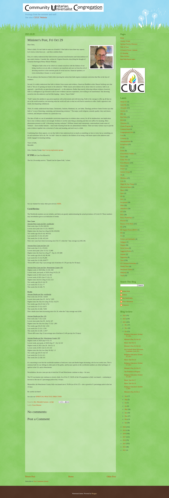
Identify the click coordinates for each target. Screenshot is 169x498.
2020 (124, 427)
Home (71, 476)
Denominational (125, 141)
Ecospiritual (124, 144)
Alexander (123, 108)
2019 (124, 430)
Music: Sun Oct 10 (130, 383)
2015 (124, 443)
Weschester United (126, 269)
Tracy (122, 260)
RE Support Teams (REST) (128, 230)
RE (121, 227)
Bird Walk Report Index (127, 59)
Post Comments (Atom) (41, 481)
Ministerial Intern (125, 187)
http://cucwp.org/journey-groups (52, 150)
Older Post (111, 476)
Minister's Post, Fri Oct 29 (132, 339)
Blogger (94, 493)
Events (122, 151)
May (126, 409)
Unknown (126, 305)
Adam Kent (126, 291)
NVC (122, 199)
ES (121, 147)
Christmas (123, 123)
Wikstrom (123, 272)
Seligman (123, 242)
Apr (126, 413)
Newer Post (30, 476)
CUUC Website (40, 17)
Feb (126, 419)
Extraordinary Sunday (127, 154)
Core (121, 135)
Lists (121, 181)
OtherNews (123, 208)
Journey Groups (125, 41)
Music (122, 190)
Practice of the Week (126, 224)
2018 (124, 433)
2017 (124, 437)
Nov (126, 328)
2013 (124, 450)
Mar (126, 416)
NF (121, 196)
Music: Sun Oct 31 (130, 343)
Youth (122, 275)
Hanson (122, 166)
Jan (126, 423)
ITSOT (122, 169)
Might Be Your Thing (127, 184)
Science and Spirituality (127, 239)
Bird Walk (123, 117)
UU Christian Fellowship (128, 263)
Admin (125, 295)
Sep (126, 396)
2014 (124, 447)
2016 (124, 440)
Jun (126, 406)
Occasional (123, 202)
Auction (122, 111)
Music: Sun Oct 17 (130, 380)
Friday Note (124, 160)
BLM (122, 120)
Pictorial (123, 221)
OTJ (121, 211)
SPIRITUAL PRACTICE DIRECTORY (49, 396)
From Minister (36, 405)
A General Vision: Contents (128, 50)
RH (121, 233)
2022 (124, 319)
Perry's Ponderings (126, 218)
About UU (123, 102)
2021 (124, 322)
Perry (122, 214)
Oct (126, 331)
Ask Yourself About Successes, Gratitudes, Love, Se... (133, 350)
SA (121, 236)
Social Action (124, 248)
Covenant (123, 138)
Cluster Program (125, 126)
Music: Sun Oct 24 (130, 360)
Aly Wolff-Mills (128, 298)
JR (121, 175)
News (122, 193)
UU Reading (124, 53)
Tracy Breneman (128, 301)
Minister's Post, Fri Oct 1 (132, 392)
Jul (126, 403)
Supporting (123, 257)
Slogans (122, 245)
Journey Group (125, 172)
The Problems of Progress (132, 371)
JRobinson (123, 178)
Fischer (122, 157)
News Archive (124, 56)
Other (122, 205)
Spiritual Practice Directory (128, 44)
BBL (121, 114)
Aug (126, 399)
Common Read (125, 129)
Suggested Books (125, 251)
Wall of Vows (124, 47)
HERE (59, 204)
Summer (123, 254)
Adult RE (123, 105)
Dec (126, 325)
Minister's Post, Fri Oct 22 (132, 346)
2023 (124, 315)
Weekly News (124, 266)
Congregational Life (126, 132)
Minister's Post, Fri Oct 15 (132, 368)
